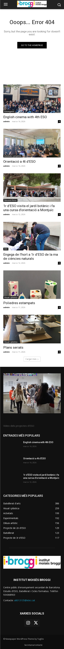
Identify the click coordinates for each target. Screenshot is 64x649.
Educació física (10, 200)
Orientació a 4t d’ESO (19, 162)
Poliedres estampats (19, 303)
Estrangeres (9, 111)
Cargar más (32, 359)
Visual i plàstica (10, 297)
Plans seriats (13, 347)
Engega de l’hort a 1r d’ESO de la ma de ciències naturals (30, 257)
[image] (32, 393)
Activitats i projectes (12, 156)
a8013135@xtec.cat (24, 600)
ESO (5, 249)
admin (6, 121)
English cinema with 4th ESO (25, 117)
